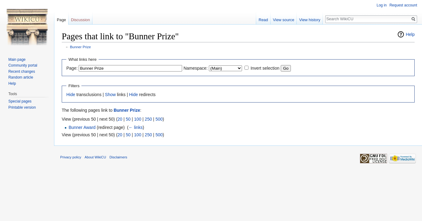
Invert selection (265, 68)
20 (120, 119)
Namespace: (195, 68)
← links (135, 127)
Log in (382, 5)
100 (137, 119)
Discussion (80, 19)
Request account (403, 5)
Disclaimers (118, 157)
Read (263, 19)
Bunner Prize (80, 47)
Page (61, 19)
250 (148, 119)
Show (110, 94)
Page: (72, 68)
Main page (16, 59)
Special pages (19, 101)
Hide (70, 94)
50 (128, 119)
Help (410, 34)
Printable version (22, 107)
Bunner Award (82, 127)
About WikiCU (95, 157)
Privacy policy (70, 157)
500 (158, 119)
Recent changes (21, 71)
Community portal (22, 65)
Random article (20, 77)
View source (283, 19)
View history (309, 19)
